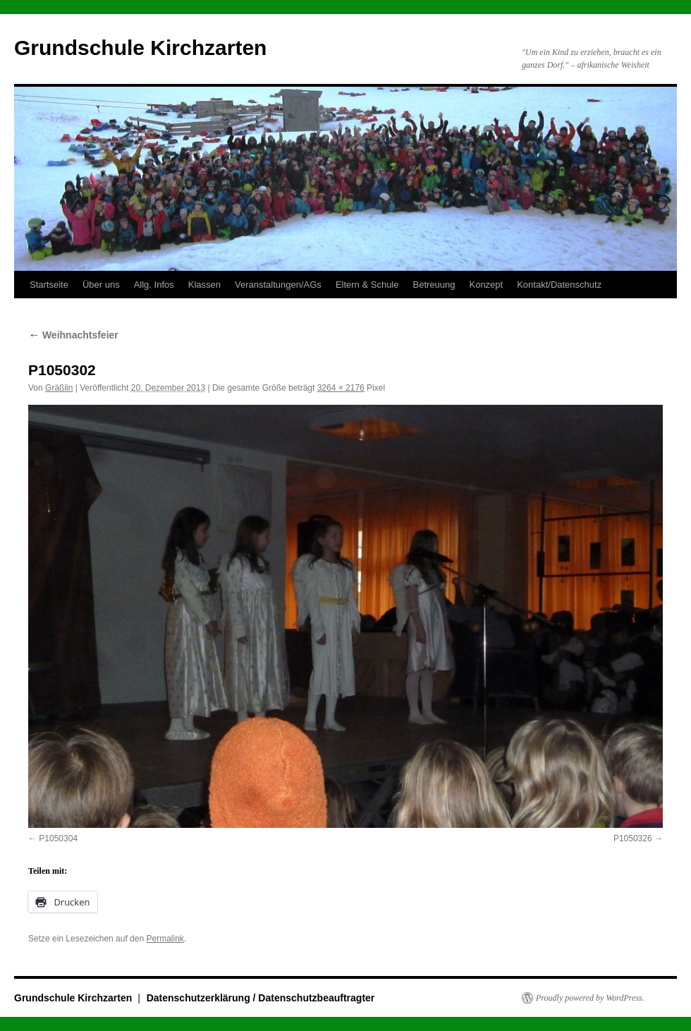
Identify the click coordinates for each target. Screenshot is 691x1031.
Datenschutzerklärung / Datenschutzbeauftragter (261, 997)
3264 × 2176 (341, 388)
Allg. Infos (154, 284)
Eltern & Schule (367, 284)
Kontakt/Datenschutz (559, 284)
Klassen (204, 284)
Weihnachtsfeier (73, 335)
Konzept (486, 284)
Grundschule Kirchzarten (140, 47)
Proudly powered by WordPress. (590, 998)
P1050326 (632, 838)
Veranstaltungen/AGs (278, 284)
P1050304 (58, 838)
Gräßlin (59, 388)
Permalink (164, 939)
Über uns (101, 284)
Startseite (49, 284)
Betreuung (433, 284)
